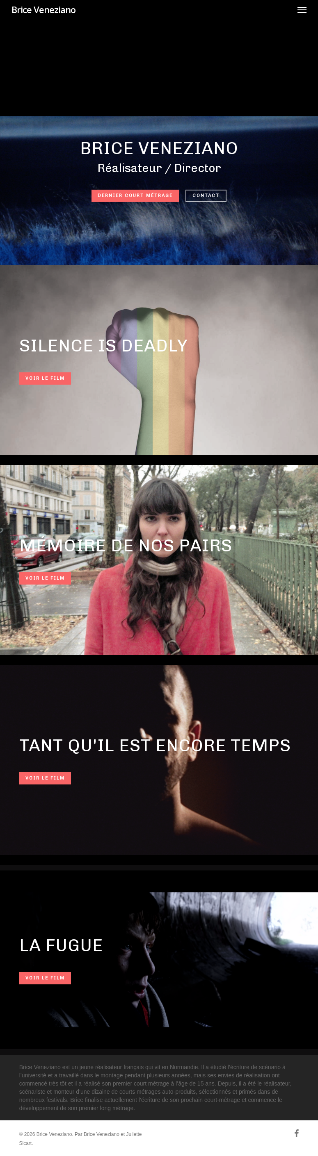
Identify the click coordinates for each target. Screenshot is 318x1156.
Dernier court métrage (135, 195)
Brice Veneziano (43, 9)
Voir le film (45, 378)
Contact (206, 195)
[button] (302, 9)
